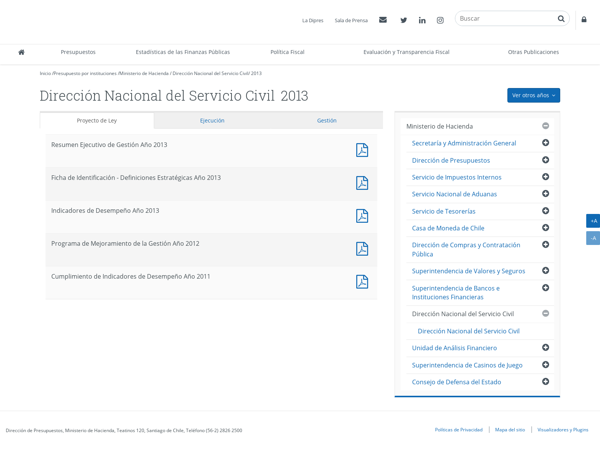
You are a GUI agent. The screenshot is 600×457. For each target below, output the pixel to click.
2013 (256, 73)
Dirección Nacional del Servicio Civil (210, 73)
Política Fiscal (288, 51)
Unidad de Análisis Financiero (454, 348)
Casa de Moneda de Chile (448, 228)
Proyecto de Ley (97, 120)
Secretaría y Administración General (464, 143)
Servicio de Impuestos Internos (457, 177)
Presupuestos (78, 51)
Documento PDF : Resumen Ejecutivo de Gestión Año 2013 (364, 149)
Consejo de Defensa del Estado (456, 382)
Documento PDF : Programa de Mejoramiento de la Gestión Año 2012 (364, 247)
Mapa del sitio (510, 429)
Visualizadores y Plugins (563, 429)
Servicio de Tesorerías (444, 211)
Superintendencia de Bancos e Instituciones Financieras (456, 292)
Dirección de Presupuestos (451, 160)
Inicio (45, 73)
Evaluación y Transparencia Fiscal (407, 51)
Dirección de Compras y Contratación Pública (466, 249)
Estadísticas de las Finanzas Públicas (183, 51)
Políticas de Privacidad (459, 429)
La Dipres (312, 20)
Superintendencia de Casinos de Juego (467, 365)
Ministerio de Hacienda (144, 73)
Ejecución (212, 120)
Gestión (327, 120)
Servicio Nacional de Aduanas (454, 194)
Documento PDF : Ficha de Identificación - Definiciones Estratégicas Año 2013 (364, 182)
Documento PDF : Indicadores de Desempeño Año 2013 (364, 215)
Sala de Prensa (351, 20)
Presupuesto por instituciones (85, 73)
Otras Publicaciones (533, 51)
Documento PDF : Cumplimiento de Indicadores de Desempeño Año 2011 (364, 280)
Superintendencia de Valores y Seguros (468, 271)
